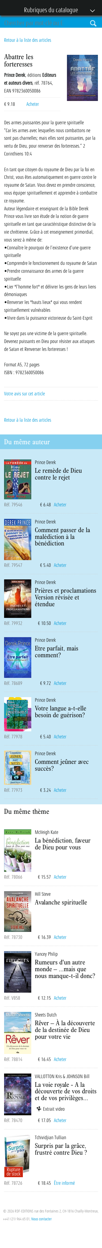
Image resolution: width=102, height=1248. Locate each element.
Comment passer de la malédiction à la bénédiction (62, 536)
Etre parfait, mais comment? (56, 651)
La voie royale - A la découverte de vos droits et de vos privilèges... (66, 1091)
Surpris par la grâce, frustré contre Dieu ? (61, 1149)
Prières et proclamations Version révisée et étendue (65, 597)
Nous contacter (41, 1219)
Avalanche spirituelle (61, 902)
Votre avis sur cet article (24, 394)
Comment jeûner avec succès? (62, 765)
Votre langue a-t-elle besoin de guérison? (60, 711)
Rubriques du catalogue (48, 10)
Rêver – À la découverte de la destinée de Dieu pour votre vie (65, 1029)
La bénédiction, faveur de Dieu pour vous (63, 843)
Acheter (32, 104)
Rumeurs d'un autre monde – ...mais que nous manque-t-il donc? (65, 968)
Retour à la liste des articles (27, 40)
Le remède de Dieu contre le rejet (58, 473)
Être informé (64, 1183)
